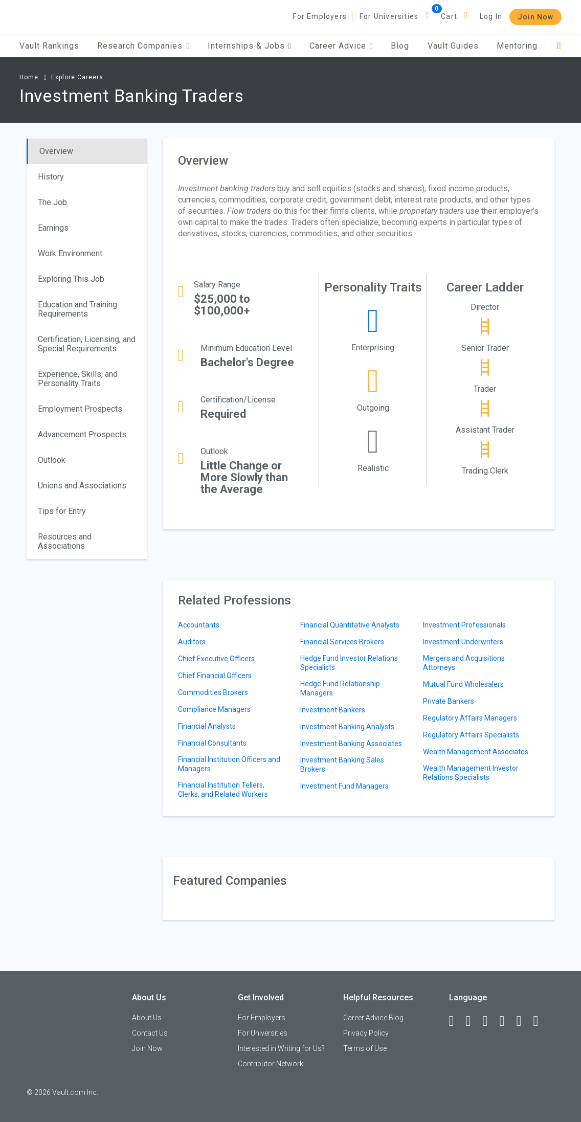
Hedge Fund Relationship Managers (340, 688)
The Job (52, 202)
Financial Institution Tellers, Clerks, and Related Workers (223, 789)
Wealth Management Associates (475, 752)
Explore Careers (77, 77)
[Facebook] (456, 1021)
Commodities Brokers (213, 692)
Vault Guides (453, 46)
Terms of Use (365, 1048)
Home (28, 77)
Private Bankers (448, 701)
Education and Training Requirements (77, 309)
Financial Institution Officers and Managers (229, 764)
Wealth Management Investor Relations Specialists (471, 772)
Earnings (53, 228)
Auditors (192, 642)
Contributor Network (270, 1064)
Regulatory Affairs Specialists (471, 735)
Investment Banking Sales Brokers (342, 764)
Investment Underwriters (463, 642)
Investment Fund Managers (344, 786)
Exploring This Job (71, 279)
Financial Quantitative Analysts (349, 625)
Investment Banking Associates (351, 743)
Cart (449, 16)
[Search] (559, 46)
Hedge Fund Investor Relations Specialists (349, 662)
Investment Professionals (464, 625)
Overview (56, 151)
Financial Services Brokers (342, 642)
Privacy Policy (366, 1033)
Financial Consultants (212, 743)
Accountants (198, 625)
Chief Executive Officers (216, 659)
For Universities (389, 16)
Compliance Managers (214, 709)
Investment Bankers (332, 710)
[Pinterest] (524, 1021)
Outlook (51, 460)
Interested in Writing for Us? (281, 1048)
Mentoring (517, 46)
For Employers (320, 16)
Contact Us (150, 1033)
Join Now (535, 17)
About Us (147, 1018)
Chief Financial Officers (215, 675)
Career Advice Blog (373, 1018)
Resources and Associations (65, 541)
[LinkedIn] (473, 1021)
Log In (491, 16)
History (51, 177)
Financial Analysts (207, 726)
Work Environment (70, 253)
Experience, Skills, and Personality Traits (78, 378)
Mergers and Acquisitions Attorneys (464, 662)
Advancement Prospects (82, 434)
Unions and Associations (82, 485)
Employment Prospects (80, 409)
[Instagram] (507, 1021)
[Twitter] (490, 1021)
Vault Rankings (49, 46)
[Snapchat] (540, 1021)
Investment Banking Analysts (347, 727)
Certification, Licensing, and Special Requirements (87, 343)
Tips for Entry (62, 511)
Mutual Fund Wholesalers (463, 684)
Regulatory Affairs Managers (470, 718)
